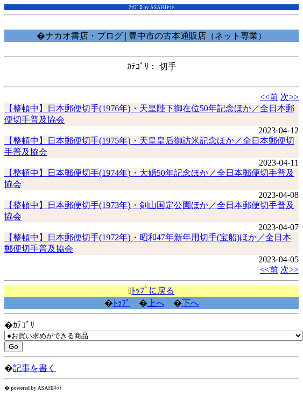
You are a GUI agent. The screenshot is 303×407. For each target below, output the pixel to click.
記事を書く (34, 368)
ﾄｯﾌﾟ (121, 303)
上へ (156, 303)
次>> (289, 97)
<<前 (269, 97)
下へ (190, 303)
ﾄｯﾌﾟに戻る (152, 290)
